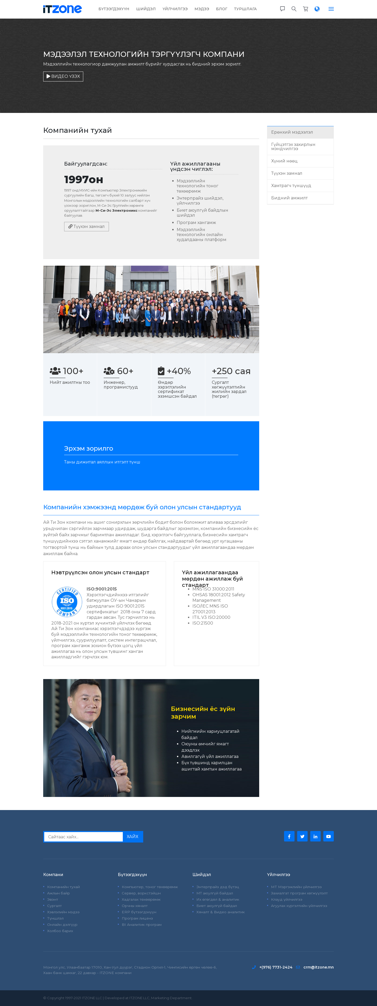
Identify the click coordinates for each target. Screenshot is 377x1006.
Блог (221, 9)
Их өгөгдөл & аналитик (217, 899)
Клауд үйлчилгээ (286, 899)
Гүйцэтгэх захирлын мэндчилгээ (293, 146)
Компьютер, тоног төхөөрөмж (150, 887)
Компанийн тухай (63, 887)
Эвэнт (52, 899)
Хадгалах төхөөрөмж (141, 899)
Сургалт (54, 906)
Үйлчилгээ (175, 9)
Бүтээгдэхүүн (113, 9)
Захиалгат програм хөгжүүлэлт (299, 893)
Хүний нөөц (284, 160)
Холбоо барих (60, 931)
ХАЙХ (132, 836)
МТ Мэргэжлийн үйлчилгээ (296, 887)
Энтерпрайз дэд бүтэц (217, 887)
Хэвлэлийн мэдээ (63, 912)
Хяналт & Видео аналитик (220, 912)
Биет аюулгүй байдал (216, 906)
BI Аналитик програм (142, 924)
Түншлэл (55, 918)
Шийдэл (146, 9)
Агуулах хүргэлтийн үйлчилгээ (299, 906)
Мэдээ (202, 9)
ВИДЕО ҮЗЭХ (63, 76)
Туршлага (245, 9)
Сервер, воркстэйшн (141, 893)
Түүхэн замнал (86, 226)
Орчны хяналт (135, 906)
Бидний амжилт (289, 197)
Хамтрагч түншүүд (291, 185)
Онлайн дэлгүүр (62, 924)
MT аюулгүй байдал (214, 893)
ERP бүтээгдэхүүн (139, 912)
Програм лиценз (137, 918)
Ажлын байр (58, 893)
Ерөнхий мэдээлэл (292, 132)
